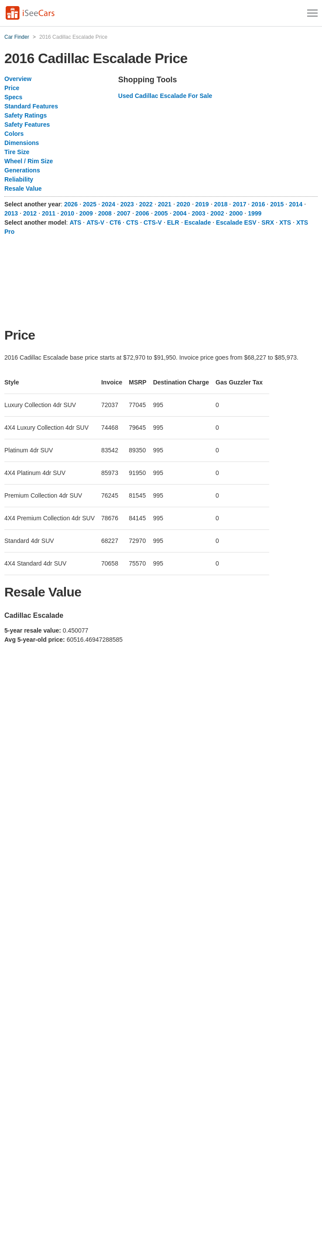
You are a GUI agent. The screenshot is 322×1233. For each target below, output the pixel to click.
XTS (285, 222)
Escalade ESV (236, 222)
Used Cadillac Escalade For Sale (165, 95)
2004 (179, 213)
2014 (295, 204)
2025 (89, 204)
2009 (86, 213)
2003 (198, 213)
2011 (48, 213)
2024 (108, 204)
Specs (13, 97)
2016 (258, 204)
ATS (75, 222)
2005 (161, 213)
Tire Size (16, 151)
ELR (173, 222)
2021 (164, 204)
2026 (71, 204)
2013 (11, 213)
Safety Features (27, 124)
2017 (239, 204)
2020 (183, 204)
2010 (67, 213)
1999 (254, 213)
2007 (123, 213)
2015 (277, 204)
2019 (202, 204)
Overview (17, 78)
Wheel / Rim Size (28, 161)
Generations (22, 170)
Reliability (18, 179)
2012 (30, 213)
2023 (127, 204)
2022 (146, 204)
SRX (267, 222)
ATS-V (95, 222)
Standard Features (31, 106)
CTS (132, 222)
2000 (236, 213)
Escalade (197, 222)
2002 (217, 213)
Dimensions (21, 142)
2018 (220, 204)
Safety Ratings (25, 115)
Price (11, 87)
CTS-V (153, 222)
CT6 (115, 222)
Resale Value (23, 188)
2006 (142, 213)
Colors (14, 133)
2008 (105, 213)
